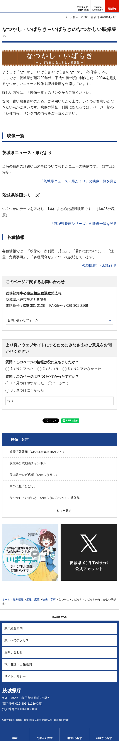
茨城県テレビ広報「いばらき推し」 (34, 474)
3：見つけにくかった (27, 390)
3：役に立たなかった (84, 368)
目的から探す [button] (74, 738)
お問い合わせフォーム (23, 320)
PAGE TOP (59, 617)
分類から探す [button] (45, 738)
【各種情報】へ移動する (97, 266)
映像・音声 (20, 439)
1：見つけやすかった (27, 383)
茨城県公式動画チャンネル (28, 463)
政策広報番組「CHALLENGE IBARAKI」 (37, 451)
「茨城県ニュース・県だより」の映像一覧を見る (78, 181)
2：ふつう (51, 368)
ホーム (6, 599)
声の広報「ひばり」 (23, 486)
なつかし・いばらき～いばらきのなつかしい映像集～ (46, 497)
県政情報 (18, 599)
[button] (97, 6)
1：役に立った (22, 368)
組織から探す (104, 738)
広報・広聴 (32, 599)
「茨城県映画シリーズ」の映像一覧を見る (84, 224)
